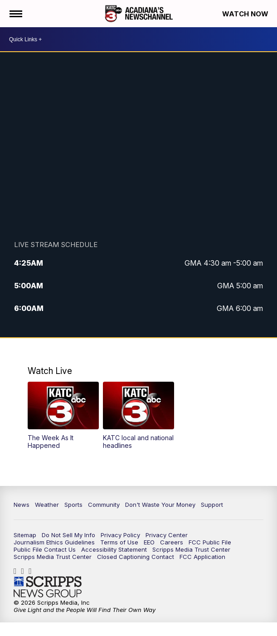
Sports (73, 504)
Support (212, 504)
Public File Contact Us (45, 549)
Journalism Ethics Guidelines (54, 542)
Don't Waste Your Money (160, 504)
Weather (47, 504)
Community (104, 504)
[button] (63, 415)
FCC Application (202, 556)
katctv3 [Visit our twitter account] (32, 571)
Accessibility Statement (114, 549)
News (21, 504)
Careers (171, 542)
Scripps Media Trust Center (191, 549)
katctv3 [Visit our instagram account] (25, 571)
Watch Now (246, 14)
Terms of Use (119, 542)
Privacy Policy (120, 535)
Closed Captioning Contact (135, 556)
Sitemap (25, 535)
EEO (149, 542)
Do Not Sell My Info (68, 535)
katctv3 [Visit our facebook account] (17, 571)
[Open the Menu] (15, 13)
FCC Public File (210, 542)
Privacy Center (167, 535)
